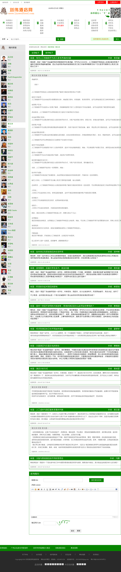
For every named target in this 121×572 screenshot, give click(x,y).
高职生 (110, 25)
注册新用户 (114, 2)
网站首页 (43, 47)
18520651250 (61, 559)
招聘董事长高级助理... (102, 39)
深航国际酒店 (60, 548)
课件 (41, 20)
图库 (41, 31)
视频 (41, 28)
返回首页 (5, 2)
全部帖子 (35, 53)
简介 (9, 60)
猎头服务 (60, 25)
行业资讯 (55, 21)
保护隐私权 (53, 554)
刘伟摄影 (9, 28)
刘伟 (4, 20)
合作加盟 (39, 554)
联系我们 (96, 554)
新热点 (76, 28)
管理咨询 (26, 25)
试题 (41, 23)
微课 (41, 33)
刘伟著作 (9, 23)
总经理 (93, 20)
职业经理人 (112, 31)
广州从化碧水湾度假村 (19, 548)
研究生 (110, 20)
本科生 (110, 23)
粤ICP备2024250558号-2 (98, 559)
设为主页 (16, 2)
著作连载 (26, 28)
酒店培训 (21, 21)
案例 (41, 25)
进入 (117, 39)
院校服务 (38, 21)
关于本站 (25, 554)
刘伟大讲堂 (27, 31)
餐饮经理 (94, 28)
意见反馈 (68, 554)
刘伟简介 (9, 20)
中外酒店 (60, 20)
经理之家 (89, 21)
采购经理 (94, 31)
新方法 (76, 23)
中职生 (110, 28)
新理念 (76, 25)
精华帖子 (49, 53)
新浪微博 (27, 2)
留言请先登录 (96, 480)
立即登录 (100, 2)
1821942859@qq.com (82, 559)
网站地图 (82, 554)
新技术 (76, 20)
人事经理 (94, 23)
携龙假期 (74, 548)
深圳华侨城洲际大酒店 (41, 548)
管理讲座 (26, 23)
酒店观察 (72, 21)
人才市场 (106, 21)
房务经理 (94, 25)
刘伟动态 (9, 25)
